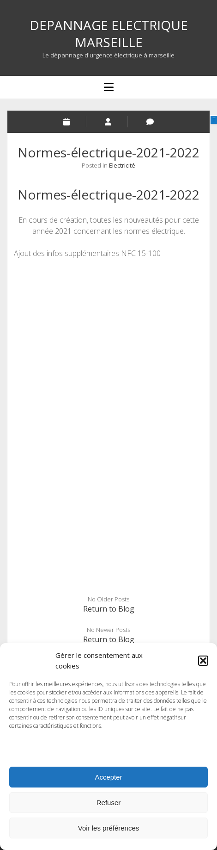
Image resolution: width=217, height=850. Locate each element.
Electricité (122, 165)
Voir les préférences (108, 828)
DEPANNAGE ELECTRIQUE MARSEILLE (109, 33)
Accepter (108, 777)
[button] (203, 660)
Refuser (108, 802)
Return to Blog (108, 609)
